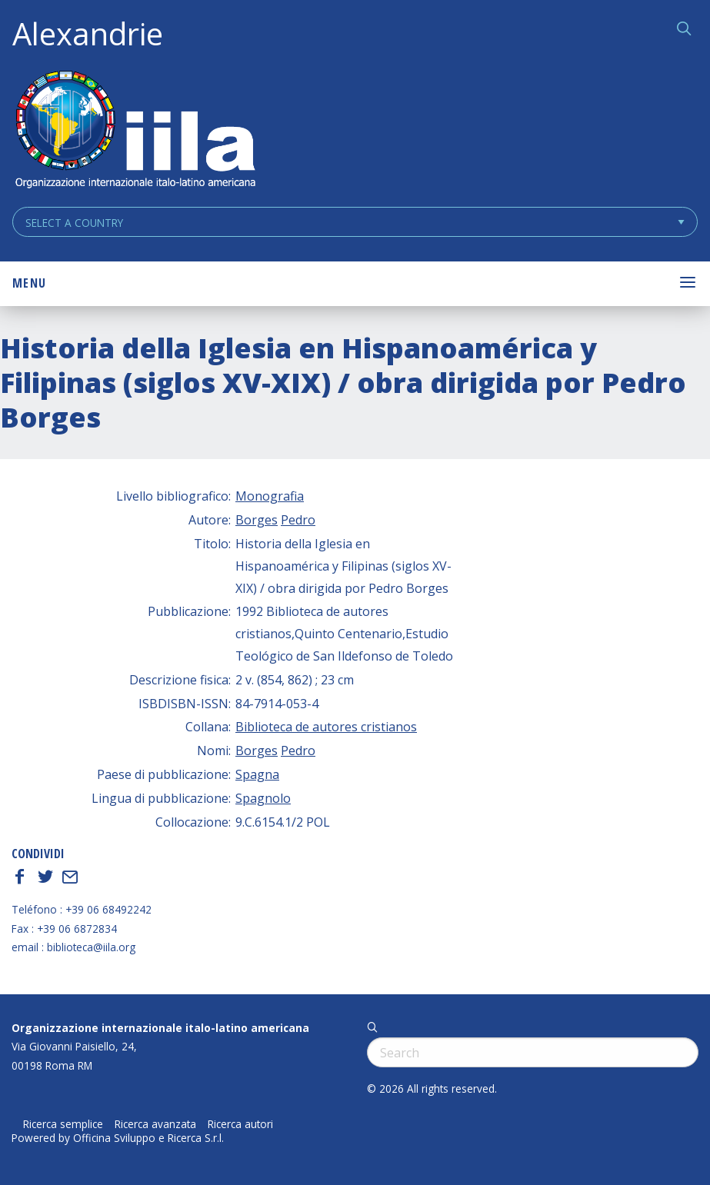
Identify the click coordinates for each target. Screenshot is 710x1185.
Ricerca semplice (63, 1124)
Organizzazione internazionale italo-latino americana (160, 1027)
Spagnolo (263, 798)
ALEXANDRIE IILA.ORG (134, 131)
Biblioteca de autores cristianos (326, 726)
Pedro (298, 519)
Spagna (257, 774)
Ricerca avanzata (155, 1124)
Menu (29, 283)
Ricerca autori (240, 1124)
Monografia (269, 496)
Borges (256, 519)
